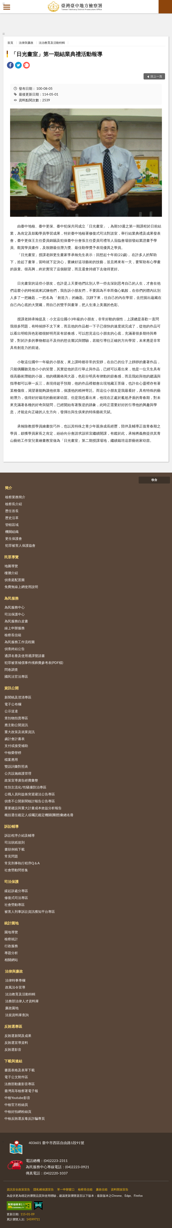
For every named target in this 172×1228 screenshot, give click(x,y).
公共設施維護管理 (17, 773)
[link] (10, 66)
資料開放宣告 (119, 1189)
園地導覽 (11, 932)
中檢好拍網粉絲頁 (17, 1111)
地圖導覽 (11, 566)
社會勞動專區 (14, 905)
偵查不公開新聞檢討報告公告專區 (29, 801)
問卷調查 (11, 669)
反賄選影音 (12, 1049)
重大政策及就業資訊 (19, 732)
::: (3, 3)
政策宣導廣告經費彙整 (21, 780)
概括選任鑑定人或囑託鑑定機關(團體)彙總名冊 (38, 815)
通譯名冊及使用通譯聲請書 (24, 656)
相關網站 (11, 960)
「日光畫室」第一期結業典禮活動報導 (56, 54)
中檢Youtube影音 (17, 1098)
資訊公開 (11, 688)
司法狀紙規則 (14, 842)
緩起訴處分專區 (16, 891)
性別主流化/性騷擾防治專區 (25, 787)
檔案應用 (11, 759)
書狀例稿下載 (14, 849)
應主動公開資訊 (16, 725)
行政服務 (11, 946)
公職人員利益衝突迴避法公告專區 (29, 794)
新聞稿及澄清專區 (17, 697)
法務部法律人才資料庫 (22, 1001)
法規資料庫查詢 (17, 1015)
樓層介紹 (11, 573)
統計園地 (11, 923)
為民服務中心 (14, 607)
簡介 (8, 488)
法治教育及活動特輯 (52, 42)
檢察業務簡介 (15, 497)
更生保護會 (13, 538)
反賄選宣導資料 (16, 1042)
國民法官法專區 (16, 676)
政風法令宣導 (15, 987)
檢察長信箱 (12, 635)
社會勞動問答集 (16, 870)
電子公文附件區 (16, 1077)
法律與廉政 (26, 42)
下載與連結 (13, 1061)
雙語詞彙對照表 (16, 766)
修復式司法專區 (16, 898)
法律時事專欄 (15, 980)
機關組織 (12, 532)
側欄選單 (6, 7)
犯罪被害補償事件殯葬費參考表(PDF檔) (33, 663)
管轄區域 (12, 525)
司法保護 (11, 881)
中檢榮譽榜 (12, 753)
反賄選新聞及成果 (17, 1036)
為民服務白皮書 (16, 621)
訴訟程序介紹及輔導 (19, 835)
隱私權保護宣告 (43, 1189)
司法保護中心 (14, 614)
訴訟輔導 (11, 826)
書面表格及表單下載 (19, 1070)
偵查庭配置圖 (14, 580)
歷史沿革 (12, 518)
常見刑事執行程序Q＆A (22, 863)
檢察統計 (11, 939)
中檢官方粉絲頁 (16, 1105)
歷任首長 (12, 511)
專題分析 (11, 953)
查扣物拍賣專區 (16, 718)
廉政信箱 (102, 1189)
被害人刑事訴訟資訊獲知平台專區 (29, 911)
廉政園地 (12, 1008)
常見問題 (11, 856)
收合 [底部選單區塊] (154, 480)
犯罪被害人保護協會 (20, 545)
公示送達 (11, 711)
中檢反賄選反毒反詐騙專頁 (24, 1118)
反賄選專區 (13, 1026)
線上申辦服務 (14, 628)
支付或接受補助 (16, 746)
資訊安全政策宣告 (18, 1189)
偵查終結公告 (14, 649)
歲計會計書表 (14, 739)
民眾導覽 (11, 557)
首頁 (10, 42)
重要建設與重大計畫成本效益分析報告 (33, 808)
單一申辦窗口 (66, 1189)
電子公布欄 (12, 704)
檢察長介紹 (13, 504)
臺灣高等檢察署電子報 (21, 1091)
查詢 (165, 6)
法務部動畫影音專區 (19, 1084)
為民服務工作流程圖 (19, 642)
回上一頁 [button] (156, 76)
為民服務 (11, 598)
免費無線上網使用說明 (21, 587)
